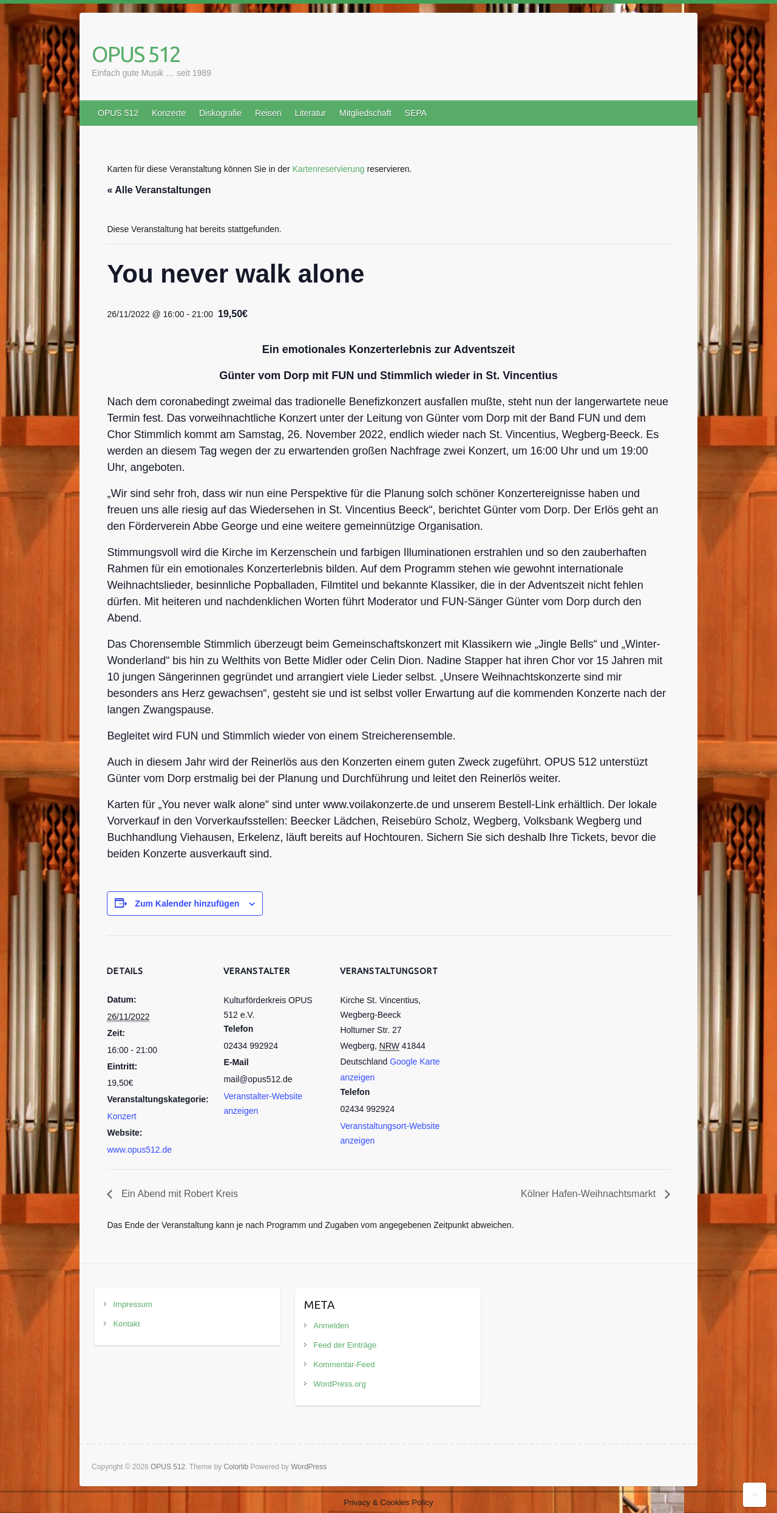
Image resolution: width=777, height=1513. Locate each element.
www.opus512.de (139, 1149)
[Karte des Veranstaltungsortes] (520, 1019)
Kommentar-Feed (344, 1364)
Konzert (121, 1116)
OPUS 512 (136, 53)
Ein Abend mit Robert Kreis (178, 1194)
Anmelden (331, 1325)
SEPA (416, 113)
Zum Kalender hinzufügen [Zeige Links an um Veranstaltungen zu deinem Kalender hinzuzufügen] (187, 903)
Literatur (310, 113)
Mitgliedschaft (365, 113)
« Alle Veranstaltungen (159, 190)
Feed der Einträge (344, 1345)
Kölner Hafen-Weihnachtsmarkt (589, 1194)
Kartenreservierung (329, 169)
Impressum (132, 1304)
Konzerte (169, 113)
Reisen (268, 113)
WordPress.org (339, 1383)
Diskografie (220, 113)
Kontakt (126, 1323)
